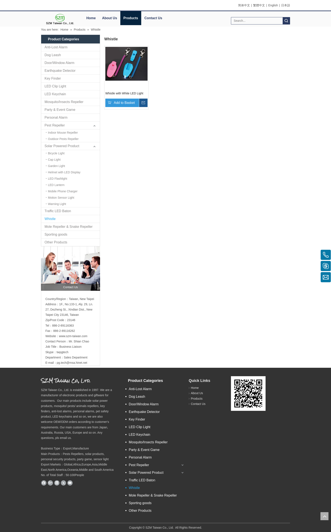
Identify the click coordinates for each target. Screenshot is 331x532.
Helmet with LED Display (64, 172)
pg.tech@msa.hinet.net (72, 362)
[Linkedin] (57, 483)
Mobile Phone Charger (62, 191)
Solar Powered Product (62, 146)
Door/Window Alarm (59, 63)
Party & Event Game (60, 109)
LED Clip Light (55, 86)
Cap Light (54, 159)
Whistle (50, 219)
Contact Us (153, 18)
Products (130, 18)
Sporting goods (56, 234)
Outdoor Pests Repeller (63, 139)
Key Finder (53, 78)
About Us (109, 18)
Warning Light (57, 204)
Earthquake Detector (60, 70)
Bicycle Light (56, 153)
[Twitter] (63, 483)
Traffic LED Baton (58, 211)
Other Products (56, 242)
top (324, 516)
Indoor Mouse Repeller (63, 132)
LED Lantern (56, 185)
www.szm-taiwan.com (73, 336)
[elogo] (60, 19)
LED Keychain (55, 94)
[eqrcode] (248, 393)
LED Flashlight (57, 178)
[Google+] (50, 483)
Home (91, 18)
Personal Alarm (56, 117)
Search (286, 20)
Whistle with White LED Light (124, 93)
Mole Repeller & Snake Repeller (69, 226)
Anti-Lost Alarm (56, 47)
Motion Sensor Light (61, 197)
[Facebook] (43, 483)
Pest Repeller (55, 125)
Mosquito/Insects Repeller (64, 102)
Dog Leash (53, 55)
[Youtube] (70, 483)
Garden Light (56, 166)
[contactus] (70, 268)
